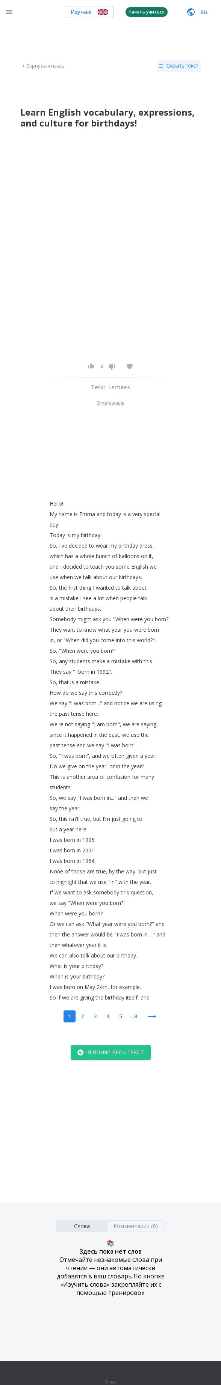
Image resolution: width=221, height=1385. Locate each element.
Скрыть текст (178, 66)
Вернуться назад (42, 66)
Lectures (119, 387)
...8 (133, 1016)
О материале (110, 403)
